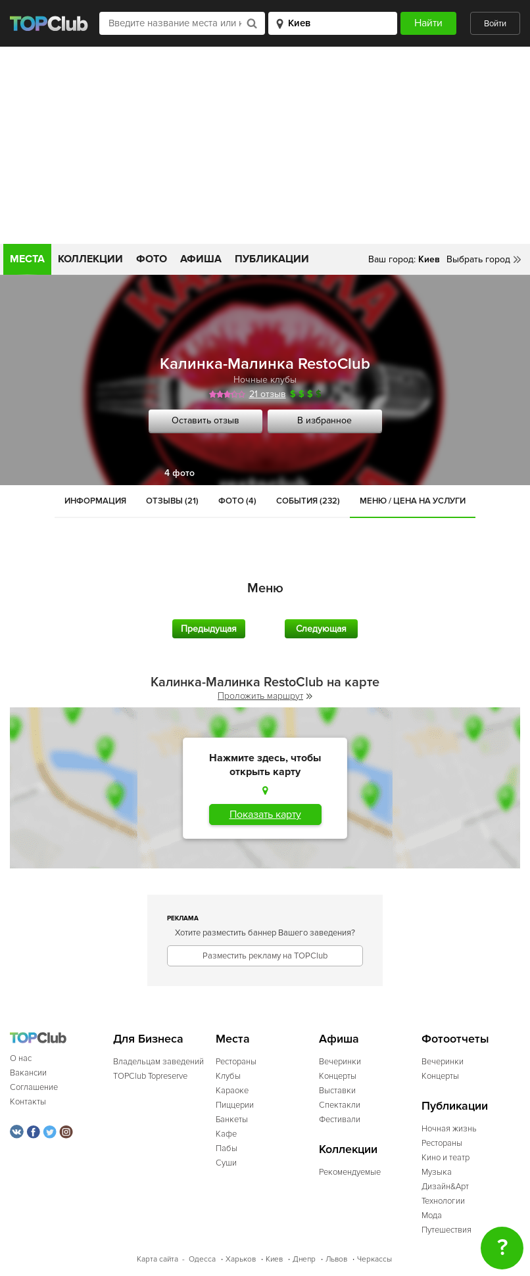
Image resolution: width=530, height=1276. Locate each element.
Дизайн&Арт (445, 1186)
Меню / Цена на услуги (413, 501)
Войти (495, 23)
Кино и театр (446, 1157)
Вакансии (28, 1073)
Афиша (201, 259)
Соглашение (34, 1087)
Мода (432, 1215)
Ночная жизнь (449, 1128)
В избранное (324, 420)
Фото (151, 259)
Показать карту (265, 814)
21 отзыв (267, 394)
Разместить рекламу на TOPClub (265, 956)
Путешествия (446, 1230)
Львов (336, 1259)
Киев (274, 1259)
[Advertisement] (265, 145)
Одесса (202, 1259)
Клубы (228, 1076)
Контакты (28, 1102)
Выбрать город (478, 259)
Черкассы (374, 1259)
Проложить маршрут (265, 695)
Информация (95, 501)
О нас (21, 1058)
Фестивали (339, 1119)
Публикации (272, 259)
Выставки (337, 1090)
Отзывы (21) (172, 501)
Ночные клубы (265, 379)
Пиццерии (235, 1105)
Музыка (437, 1172)
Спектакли (339, 1105)
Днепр (304, 1259)
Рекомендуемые (350, 1172)
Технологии (443, 1201)
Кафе (226, 1134)
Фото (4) (237, 501)
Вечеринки (340, 1061)
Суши (226, 1163)
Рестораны (236, 1061)
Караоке (232, 1090)
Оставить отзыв (205, 420)
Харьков (241, 1259)
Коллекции (90, 259)
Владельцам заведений (158, 1061)
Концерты (337, 1076)
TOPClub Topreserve (150, 1076)
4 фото (179, 473)
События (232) (308, 501)
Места (27, 259)
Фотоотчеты (455, 1039)
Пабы (226, 1148)
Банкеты (232, 1119)
